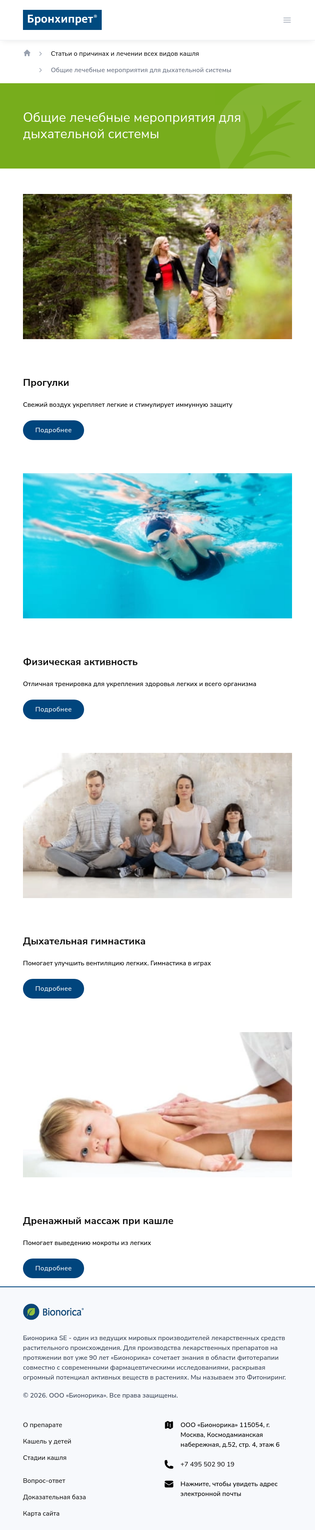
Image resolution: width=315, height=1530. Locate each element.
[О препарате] (42, 1425)
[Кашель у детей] (47, 1441)
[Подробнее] (53, 430)
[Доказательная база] (54, 1497)
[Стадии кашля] (44, 1458)
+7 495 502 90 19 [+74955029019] (207, 1464)
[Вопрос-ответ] (44, 1481)
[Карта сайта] (41, 1514)
